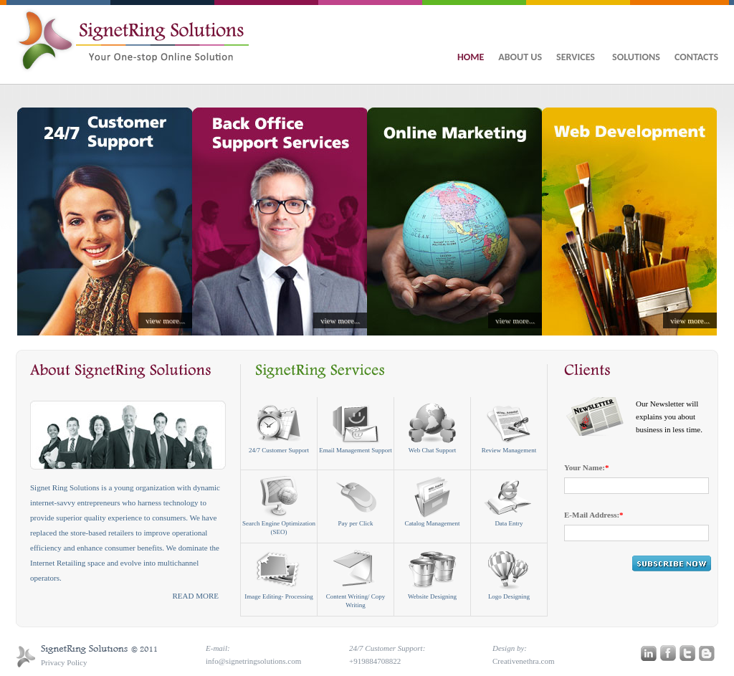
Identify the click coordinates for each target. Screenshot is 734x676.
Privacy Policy (64, 662)
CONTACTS (696, 57)
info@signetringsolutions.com (253, 661)
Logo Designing (509, 574)
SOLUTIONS (636, 57)
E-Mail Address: (594, 514)
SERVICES (577, 57)
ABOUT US (520, 57)
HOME (470, 57)
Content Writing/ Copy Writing (355, 579)
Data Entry (509, 501)
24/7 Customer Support (279, 428)
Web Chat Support (432, 428)
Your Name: (586, 467)
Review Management (509, 428)
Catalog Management (431, 501)
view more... (165, 320)
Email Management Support (355, 428)
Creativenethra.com (523, 661)
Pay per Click (356, 501)
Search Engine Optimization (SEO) (278, 505)
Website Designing (432, 574)
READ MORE (196, 595)
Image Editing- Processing (278, 574)
